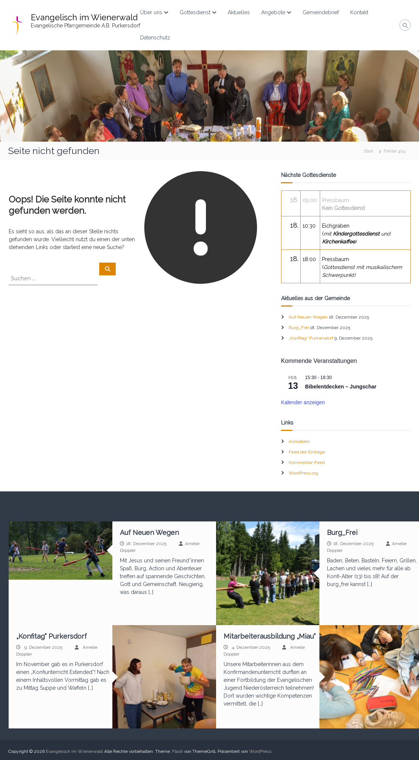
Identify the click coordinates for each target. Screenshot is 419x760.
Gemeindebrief (321, 12)
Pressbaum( (362, 267)
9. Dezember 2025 (43, 647)
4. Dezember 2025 (251, 647)
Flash (177, 751)
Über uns (151, 12)
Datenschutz (155, 38)
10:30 (309, 226)
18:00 (309, 259)
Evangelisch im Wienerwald (84, 17)
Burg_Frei (299, 327)
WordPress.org (303, 473)
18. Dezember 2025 (146, 543)
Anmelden (299, 441)
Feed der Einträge (307, 452)
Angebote (273, 12)
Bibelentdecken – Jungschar (341, 387)
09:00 (310, 200)
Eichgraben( (356, 234)
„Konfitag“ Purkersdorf (311, 338)
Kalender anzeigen (303, 402)
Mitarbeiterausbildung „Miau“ (270, 636)
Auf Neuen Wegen (308, 317)
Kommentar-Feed (307, 462)
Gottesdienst (195, 12)
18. (294, 200)
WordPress (260, 751)
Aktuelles (239, 12)
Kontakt (359, 12)
